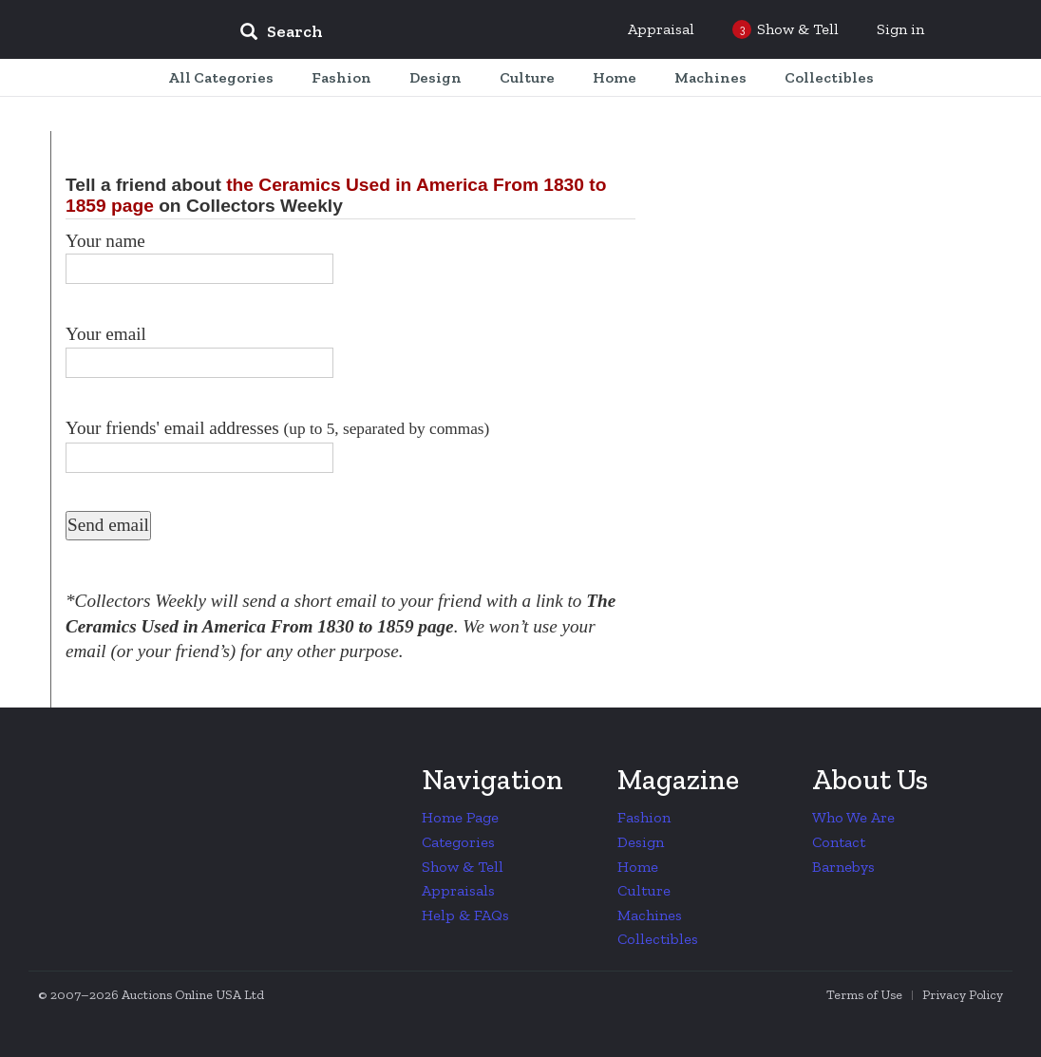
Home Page (460, 817)
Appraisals (458, 890)
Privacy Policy (962, 995)
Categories (458, 842)
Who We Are (853, 817)
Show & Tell (462, 867)
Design (640, 842)
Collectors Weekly (110, 30)
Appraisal (661, 29)
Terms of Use (864, 995)
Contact (838, 842)
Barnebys (843, 867)
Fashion (644, 817)
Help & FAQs (465, 915)
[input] (419, 34)
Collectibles (657, 939)
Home (637, 867)
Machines (649, 915)
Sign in (900, 29)
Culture (644, 890)
